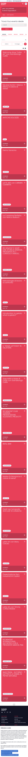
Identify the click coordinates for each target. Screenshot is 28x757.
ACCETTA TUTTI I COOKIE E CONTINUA (9, 751)
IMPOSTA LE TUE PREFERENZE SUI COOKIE (10, 754)
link (5, 743)
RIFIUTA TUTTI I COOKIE (6, 753)
